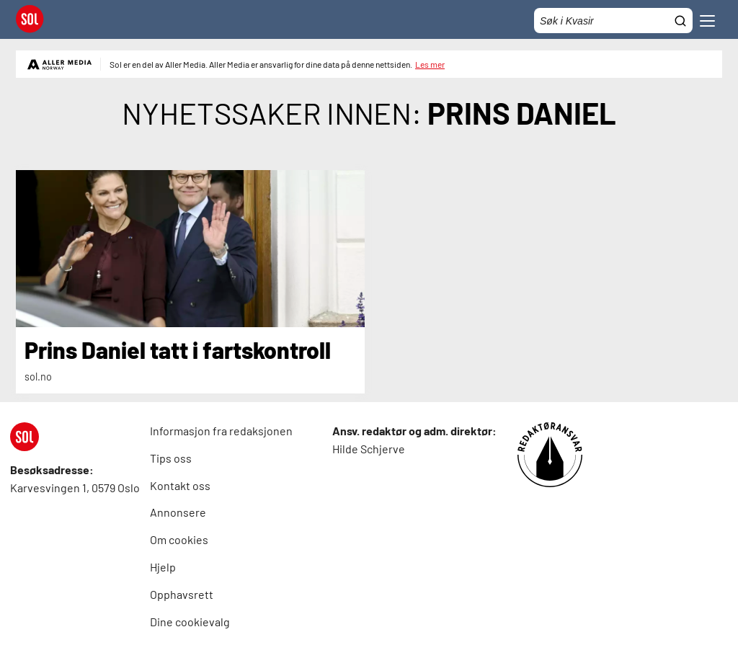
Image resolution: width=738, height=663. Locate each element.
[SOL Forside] (34, 20)
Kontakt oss (180, 485)
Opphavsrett (181, 594)
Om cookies (179, 539)
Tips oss (171, 458)
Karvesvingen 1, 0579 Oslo (75, 487)
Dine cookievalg (190, 621)
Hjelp (163, 567)
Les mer (430, 64)
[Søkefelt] (613, 20)
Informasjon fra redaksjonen (221, 430)
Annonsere (178, 512)
